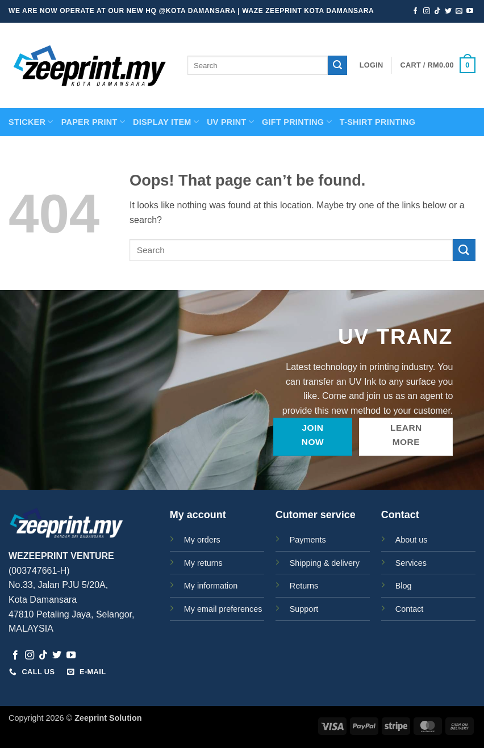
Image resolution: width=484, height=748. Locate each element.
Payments (308, 539)
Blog (403, 585)
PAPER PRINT (93, 121)
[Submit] (337, 65)
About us (411, 539)
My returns (203, 563)
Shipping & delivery (325, 563)
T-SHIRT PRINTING (377, 122)
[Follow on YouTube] (469, 11)
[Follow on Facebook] (415, 11)
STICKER (31, 121)
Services (411, 563)
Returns (304, 585)
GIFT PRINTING (297, 121)
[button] (371, 65)
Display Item (166, 121)
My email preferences (223, 608)
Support (304, 608)
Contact (409, 608)
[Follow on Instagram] (426, 11)
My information (210, 585)
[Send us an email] (459, 11)
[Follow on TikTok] (437, 11)
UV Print (230, 121)
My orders (202, 539)
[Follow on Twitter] (448, 11)
